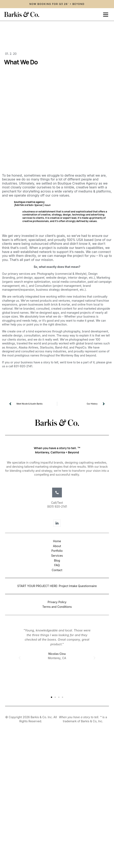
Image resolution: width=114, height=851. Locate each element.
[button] (105, 14)
